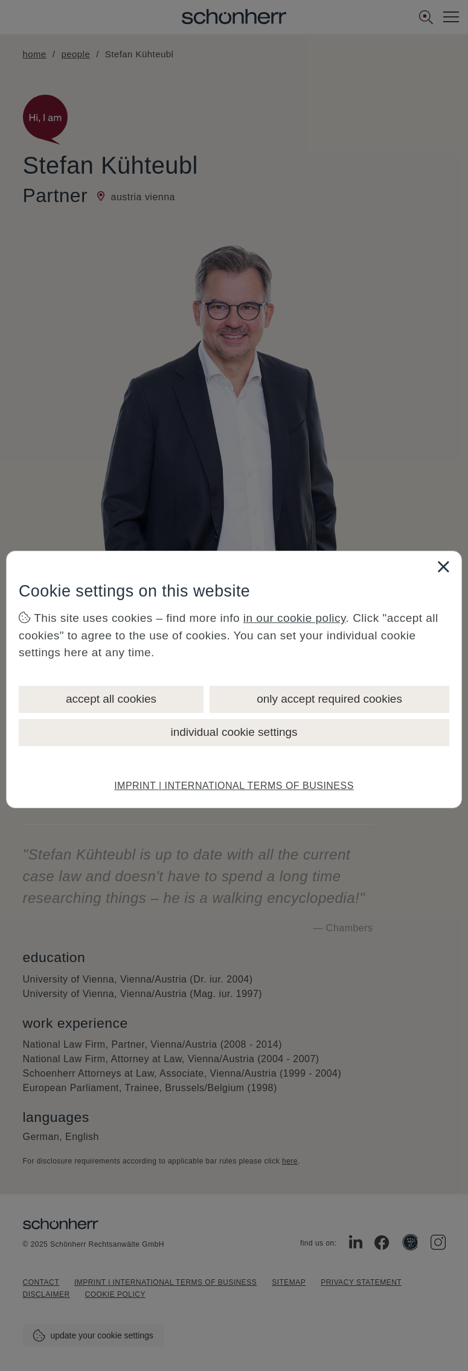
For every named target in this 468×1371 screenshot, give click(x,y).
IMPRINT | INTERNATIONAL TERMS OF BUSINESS (234, 785)
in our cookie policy (294, 618)
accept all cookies (111, 698)
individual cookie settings (233, 732)
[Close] (443, 566)
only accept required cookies (329, 698)
